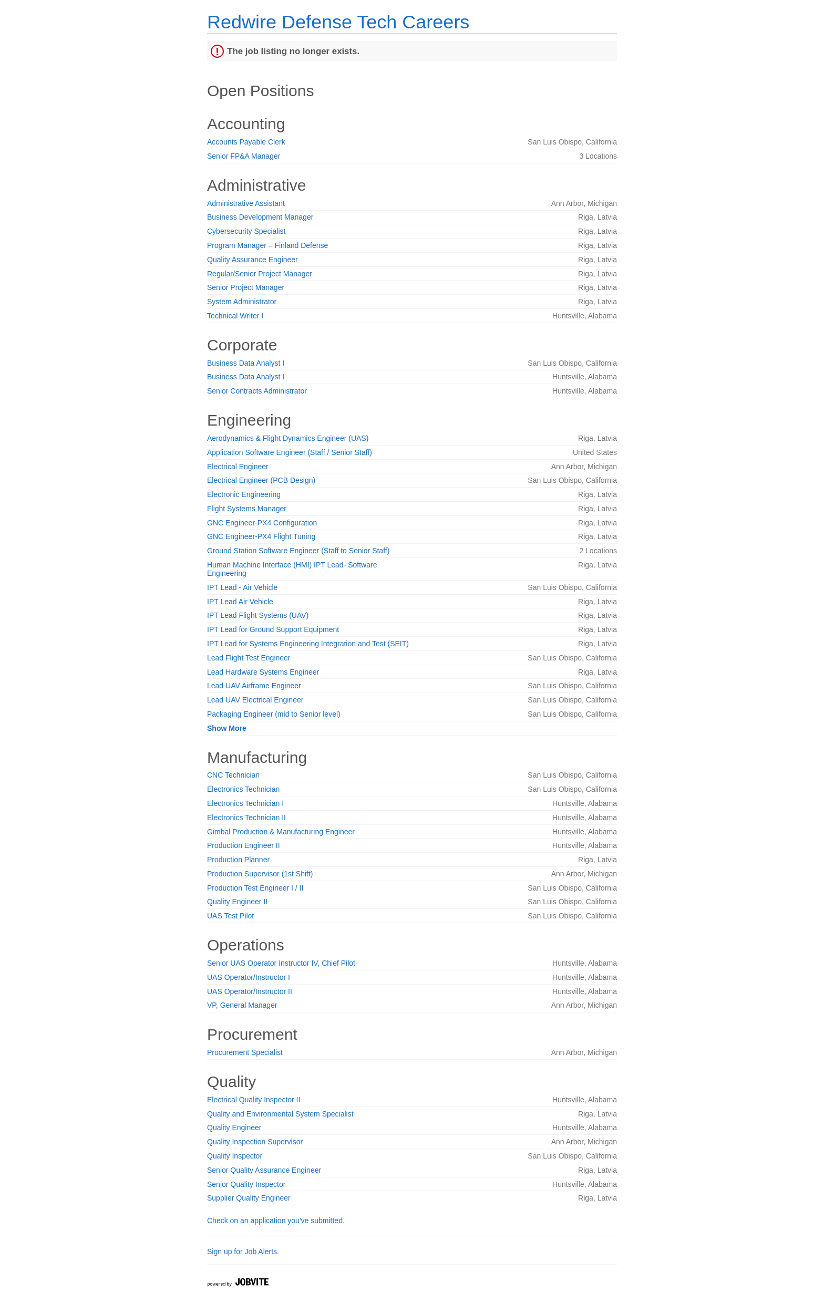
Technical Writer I (235, 316)
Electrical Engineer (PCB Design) (261, 480)
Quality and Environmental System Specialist (280, 1114)
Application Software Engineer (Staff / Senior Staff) (289, 452)
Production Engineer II (243, 845)
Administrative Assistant (246, 203)
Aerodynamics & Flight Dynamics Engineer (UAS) (287, 438)
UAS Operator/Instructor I (248, 977)
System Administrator (241, 301)
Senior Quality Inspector (246, 1184)
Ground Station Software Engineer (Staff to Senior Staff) (298, 550)
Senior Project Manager (245, 287)
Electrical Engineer (238, 466)
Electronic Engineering (244, 494)
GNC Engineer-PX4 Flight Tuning (261, 536)
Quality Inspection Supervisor (255, 1141)
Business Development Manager (260, 217)
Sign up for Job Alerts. (243, 1251)
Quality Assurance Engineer (252, 259)
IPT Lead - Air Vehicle (242, 587)
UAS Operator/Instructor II (249, 991)
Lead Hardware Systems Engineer (263, 672)
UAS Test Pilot (230, 916)
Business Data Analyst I (245, 363)
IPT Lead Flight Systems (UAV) (257, 615)
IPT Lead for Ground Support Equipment (273, 629)
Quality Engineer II (237, 901)
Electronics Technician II (246, 817)
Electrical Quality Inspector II (253, 1099)
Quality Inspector (234, 1156)
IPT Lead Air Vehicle (240, 601)
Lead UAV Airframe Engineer (254, 685)
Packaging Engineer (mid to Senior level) (274, 714)
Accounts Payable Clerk (246, 142)
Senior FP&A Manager (243, 156)
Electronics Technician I (245, 803)
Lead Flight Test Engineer (249, 658)
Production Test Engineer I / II (255, 888)
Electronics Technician (243, 789)
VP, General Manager (242, 1005)
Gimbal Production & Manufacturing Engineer (281, 832)
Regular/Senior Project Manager (259, 274)
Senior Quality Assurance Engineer (264, 1170)
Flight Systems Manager (246, 508)
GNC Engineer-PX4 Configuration (262, 523)
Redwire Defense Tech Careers (338, 22)
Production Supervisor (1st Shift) (260, 874)
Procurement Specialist (245, 1052)
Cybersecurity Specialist (246, 231)
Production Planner (238, 859)
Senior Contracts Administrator (257, 391)
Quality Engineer (234, 1127)
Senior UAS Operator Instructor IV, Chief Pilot (281, 963)
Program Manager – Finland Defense (267, 245)
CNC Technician (233, 775)
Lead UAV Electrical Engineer (255, 700)
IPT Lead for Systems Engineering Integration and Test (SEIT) (308, 643)
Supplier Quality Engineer (249, 1198)
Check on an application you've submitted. (276, 1220)
